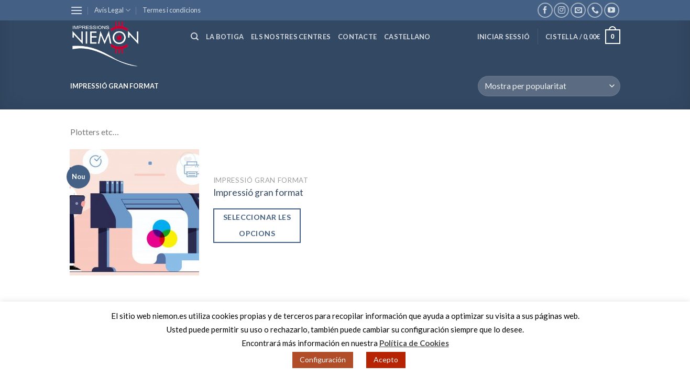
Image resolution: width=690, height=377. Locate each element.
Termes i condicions (172, 10)
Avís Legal (112, 10)
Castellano (407, 36)
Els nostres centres (291, 36)
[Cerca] (195, 37)
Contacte (357, 36)
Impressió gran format (258, 192)
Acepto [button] (386, 359)
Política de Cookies (414, 343)
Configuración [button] (323, 359)
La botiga (225, 36)
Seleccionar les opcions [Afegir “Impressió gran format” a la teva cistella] (257, 225)
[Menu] (76, 10)
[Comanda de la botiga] (549, 86)
